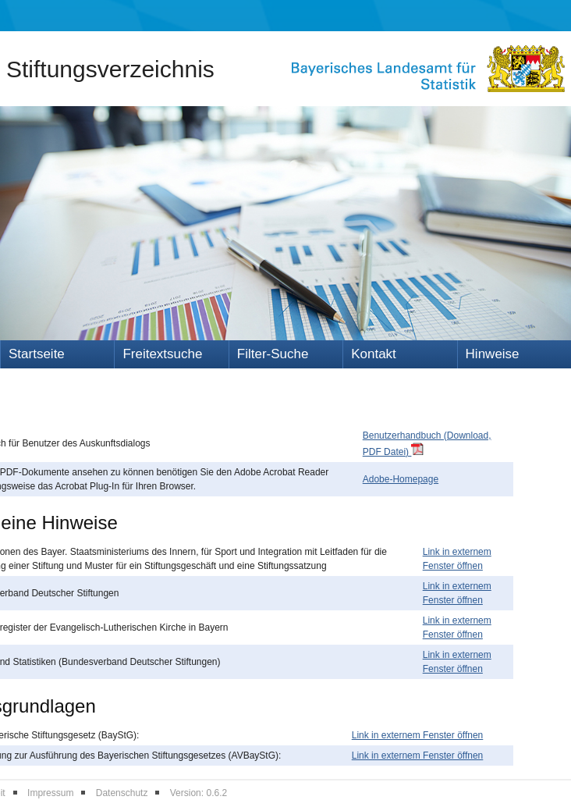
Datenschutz (122, 793)
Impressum (50, 793)
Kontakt (373, 354)
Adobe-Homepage (400, 479)
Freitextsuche (162, 354)
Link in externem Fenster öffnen (418, 735)
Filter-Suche (273, 354)
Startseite (37, 354)
